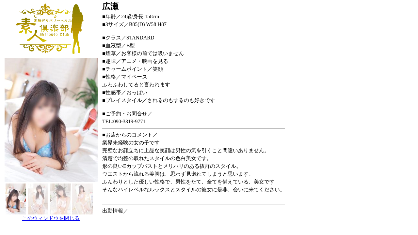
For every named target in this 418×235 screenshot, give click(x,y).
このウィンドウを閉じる (51, 218)
